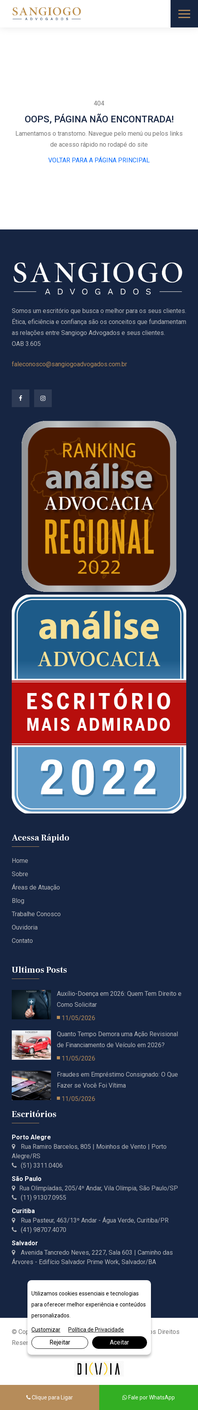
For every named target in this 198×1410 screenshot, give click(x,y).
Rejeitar (59, 1342)
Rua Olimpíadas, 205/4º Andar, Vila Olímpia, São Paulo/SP (95, 1188)
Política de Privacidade (96, 1329)
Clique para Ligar (49, 1397)
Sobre (20, 874)
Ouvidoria (25, 927)
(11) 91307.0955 (39, 1197)
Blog (18, 900)
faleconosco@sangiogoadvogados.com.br (69, 364)
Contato (22, 940)
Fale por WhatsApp (148, 1397)
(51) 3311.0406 (37, 1165)
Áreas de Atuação (36, 887)
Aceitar (119, 1342)
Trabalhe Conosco (36, 914)
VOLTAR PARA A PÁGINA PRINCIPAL (99, 160)
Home (20, 860)
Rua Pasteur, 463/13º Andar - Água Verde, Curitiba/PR (90, 1220)
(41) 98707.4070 (39, 1230)
